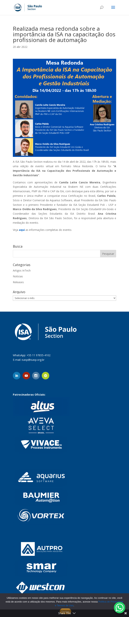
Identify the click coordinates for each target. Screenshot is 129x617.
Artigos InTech (22, 270)
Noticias (18, 276)
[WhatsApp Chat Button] (119, 607)
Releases (18, 282)
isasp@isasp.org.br (33, 360)
